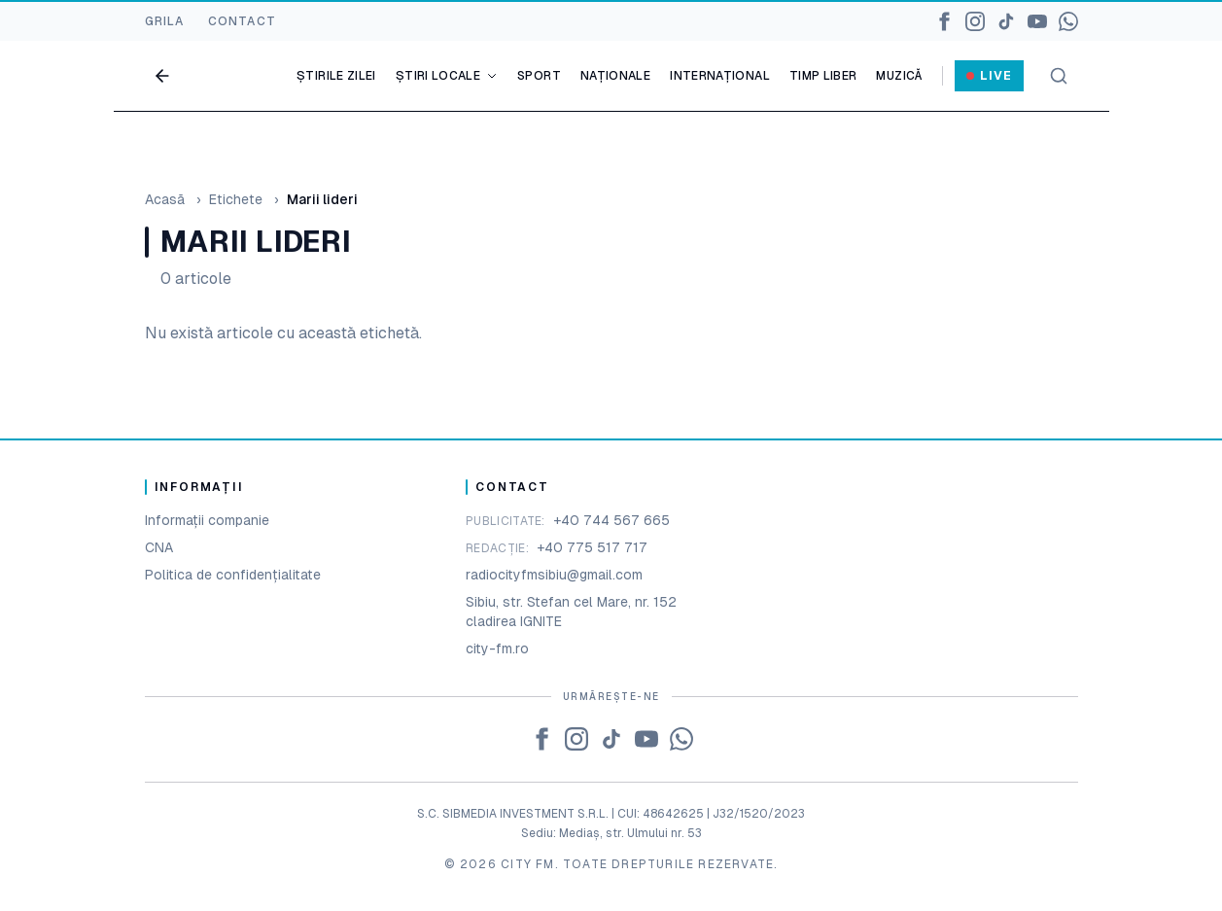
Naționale (615, 76)
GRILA (165, 21)
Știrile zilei (336, 76)
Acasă (165, 199)
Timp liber (823, 76)
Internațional (720, 76)
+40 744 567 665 (611, 520)
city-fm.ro (497, 648)
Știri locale (447, 76)
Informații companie (207, 520)
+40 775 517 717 (592, 547)
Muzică (899, 76)
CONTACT (242, 21)
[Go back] (162, 75)
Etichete (235, 199)
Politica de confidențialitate (233, 574)
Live (989, 76)
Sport (539, 76)
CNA (159, 547)
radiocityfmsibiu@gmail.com (554, 574)
